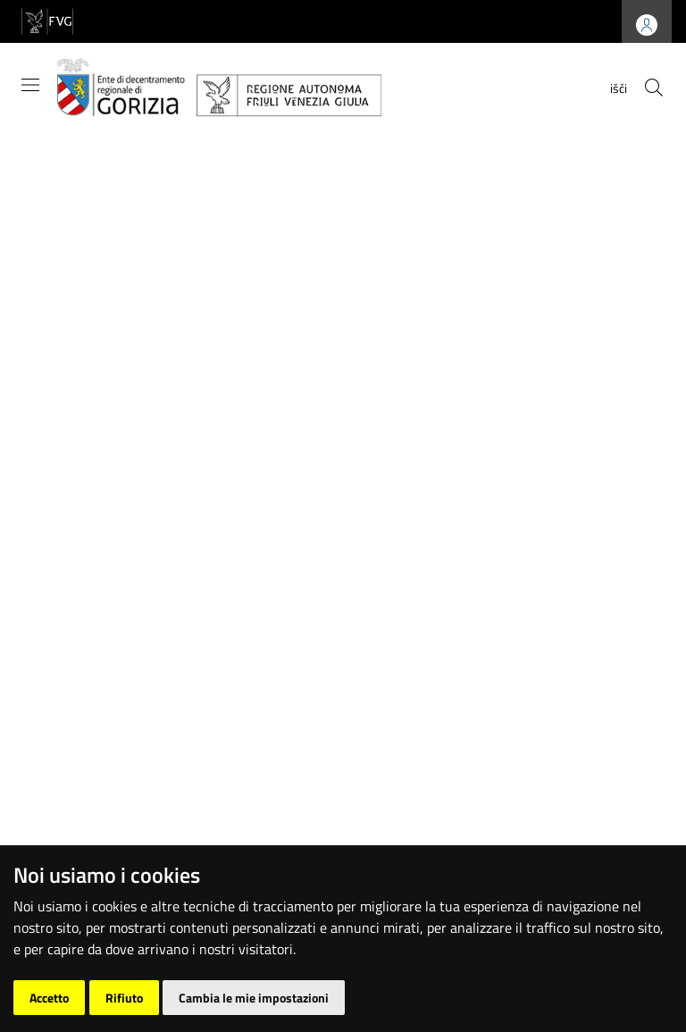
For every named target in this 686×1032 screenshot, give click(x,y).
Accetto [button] (49, 997)
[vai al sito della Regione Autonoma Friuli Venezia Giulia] (47, 20)
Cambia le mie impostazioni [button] (254, 997)
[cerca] (654, 87)
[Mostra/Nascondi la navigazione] (30, 85)
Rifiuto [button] (124, 997)
